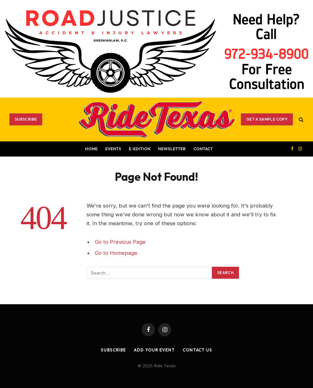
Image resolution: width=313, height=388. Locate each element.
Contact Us (197, 349)
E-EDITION (140, 148)
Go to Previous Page (120, 242)
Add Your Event (154, 349)
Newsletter (172, 148)
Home (91, 148)
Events (113, 148)
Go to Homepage (116, 253)
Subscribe (26, 119)
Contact (203, 148)
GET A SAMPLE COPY (266, 119)
